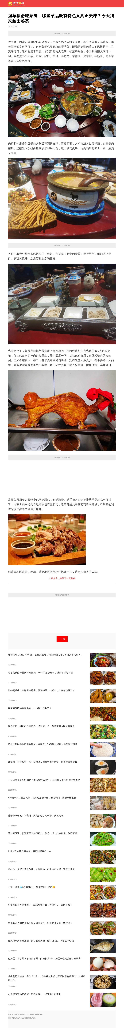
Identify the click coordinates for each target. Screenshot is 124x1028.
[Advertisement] (62, 478)
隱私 (30, 1018)
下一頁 (62, 639)
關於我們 (11, 1018)
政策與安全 (19, 1018)
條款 (26, 1018)
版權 (33, 1018)
